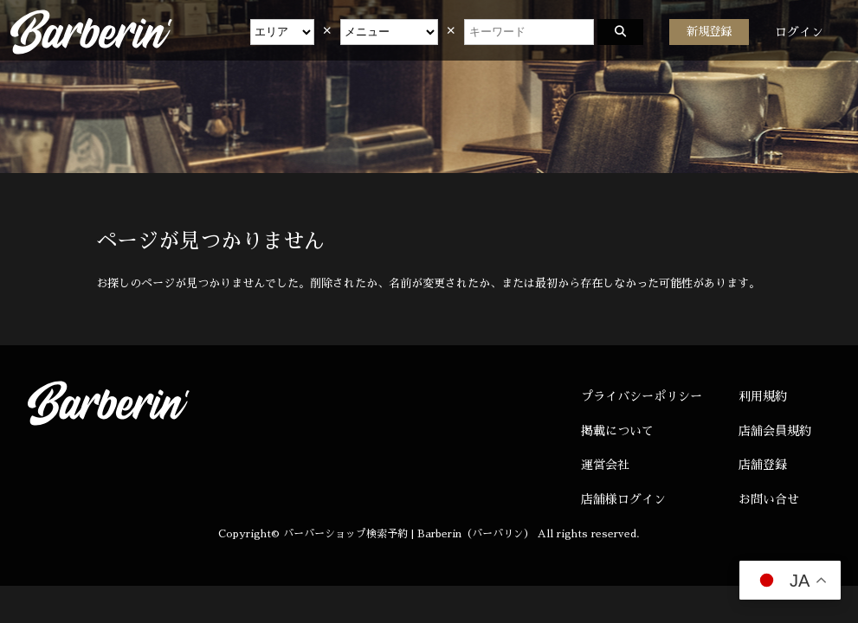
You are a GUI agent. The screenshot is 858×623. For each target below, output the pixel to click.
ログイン (799, 32)
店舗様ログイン (623, 499)
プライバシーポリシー (641, 396)
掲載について (617, 431)
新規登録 (709, 31)
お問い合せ (769, 499)
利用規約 (763, 396)
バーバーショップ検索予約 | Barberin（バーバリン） (408, 534)
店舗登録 (763, 465)
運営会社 (605, 465)
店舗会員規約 (775, 431)
